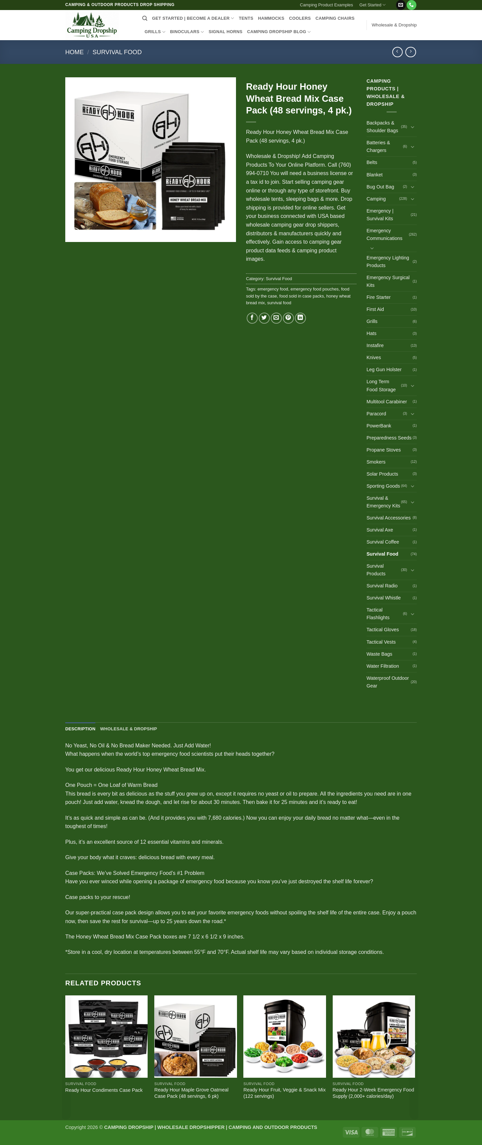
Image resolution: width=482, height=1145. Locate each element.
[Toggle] (413, 127)
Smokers (376, 462)
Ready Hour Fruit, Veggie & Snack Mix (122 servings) (284, 1093)
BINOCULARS (187, 32)
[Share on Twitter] (264, 318)
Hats (372, 333)
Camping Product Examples (326, 4)
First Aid (375, 309)
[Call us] (411, 5)
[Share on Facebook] (252, 318)
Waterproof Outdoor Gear (388, 681)
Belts (372, 162)
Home (74, 52)
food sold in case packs (301, 296)
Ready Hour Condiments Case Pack (104, 1090)
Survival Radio (382, 585)
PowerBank (379, 425)
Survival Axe (380, 530)
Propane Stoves (384, 450)
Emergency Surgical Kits (388, 281)
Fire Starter (379, 297)
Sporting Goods (383, 486)
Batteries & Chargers (378, 146)
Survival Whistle (384, 597)
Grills (372, 321)
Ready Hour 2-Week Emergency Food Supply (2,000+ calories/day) (373, 1093)
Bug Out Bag (380, 186)
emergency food (272, 289)
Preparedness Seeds (389, 437)
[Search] (144, 18)
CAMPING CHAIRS (335, 18)
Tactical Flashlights (378, 613)
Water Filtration (383, 666)
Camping (376, 198)
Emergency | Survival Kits (380, 214)
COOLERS (300, 18)
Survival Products (376, 569)
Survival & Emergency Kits (383, 501)
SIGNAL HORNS (225, 31)
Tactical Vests (381, 642)
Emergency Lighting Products (388, 261)
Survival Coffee (383, 542)
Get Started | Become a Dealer (193, 18)
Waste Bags (379, 654)
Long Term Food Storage (381, 385)
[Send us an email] (401, 5)
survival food (279, 302)
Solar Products (382, 474)
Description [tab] (80, 728)
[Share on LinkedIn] (300, 318)
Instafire (375, 345)
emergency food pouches (315, 289)
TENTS (246, 18)
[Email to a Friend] (276, 318)
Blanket (375, 174)
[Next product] (397, 52)
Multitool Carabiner (387, 401)
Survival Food (117, 52)
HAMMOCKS (271, 18)
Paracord (376, 413)
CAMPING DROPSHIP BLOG (279, 32)
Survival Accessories (389, 517)
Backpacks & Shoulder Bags (382, 126)
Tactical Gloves (383, 629)
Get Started (372, 5)
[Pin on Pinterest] (288, 318)
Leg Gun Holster (384, 369)
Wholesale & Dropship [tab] (128, 728)
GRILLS (155, 32)
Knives (374, 357)
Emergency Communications (384, 234)
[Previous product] (410, 52)
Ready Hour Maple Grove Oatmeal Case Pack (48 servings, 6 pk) (191, 1093)
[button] (392, 2)
